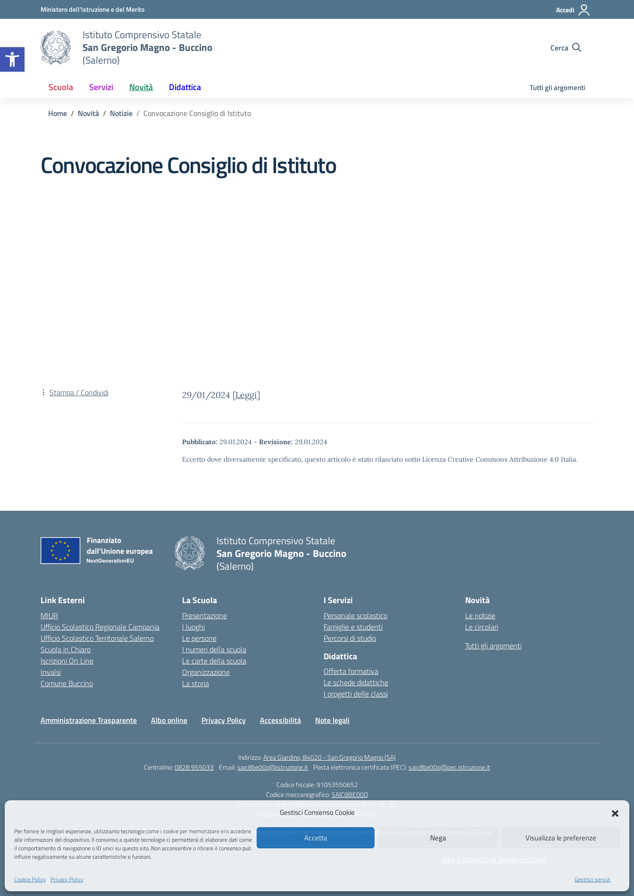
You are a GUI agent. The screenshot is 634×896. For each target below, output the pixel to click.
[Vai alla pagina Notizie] (121, 113)
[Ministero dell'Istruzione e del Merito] (92, 9)
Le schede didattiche (356, 682)
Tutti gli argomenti (557, 87)
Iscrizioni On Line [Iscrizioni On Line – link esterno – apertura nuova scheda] (67, 660)
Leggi (246, 395)
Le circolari (481, 626)
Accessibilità (280, 720)
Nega (438, 837)
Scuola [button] (61, 87)
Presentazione (204, 615)
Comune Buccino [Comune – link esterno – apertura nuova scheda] (67, 683)
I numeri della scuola (214, 649)
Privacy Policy (66, 879)
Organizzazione (206, 672)
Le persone (199, 638)
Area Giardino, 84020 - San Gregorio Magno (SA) (329, 757)
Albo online (169, 720)
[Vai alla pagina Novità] (88, 113)
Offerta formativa (351, 671)
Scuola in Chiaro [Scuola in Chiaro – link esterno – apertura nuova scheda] (66, 649)
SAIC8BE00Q (350, 794)
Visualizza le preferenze (561, 837)
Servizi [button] (101, 87)
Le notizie (480, 615)
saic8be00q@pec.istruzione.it (449, 767)
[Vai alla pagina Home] (57, 113)
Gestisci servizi (592, 879)
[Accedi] (573, 10)
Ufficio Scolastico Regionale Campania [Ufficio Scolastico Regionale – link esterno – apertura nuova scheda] (100, 626)
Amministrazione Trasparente (89, 720)
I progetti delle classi (356, 693)
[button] (12, 59)
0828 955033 (194, 767)
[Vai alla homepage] (56, 48)
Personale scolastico (355, 615)
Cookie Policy (30, 879)
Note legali (332, 720)
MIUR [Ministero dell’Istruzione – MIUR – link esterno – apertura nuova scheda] (49, 615)
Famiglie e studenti (353, 626)
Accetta (315, 837)
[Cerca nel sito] (566, 47)
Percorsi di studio (350, 638)
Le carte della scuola (214, 660)
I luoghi (193, 626)
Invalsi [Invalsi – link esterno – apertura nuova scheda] (51, 672)
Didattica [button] (185, 87)
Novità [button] (141, 87)
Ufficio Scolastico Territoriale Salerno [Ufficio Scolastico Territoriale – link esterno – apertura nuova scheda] (97, 638)
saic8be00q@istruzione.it (272, 767)
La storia (195, 683)
